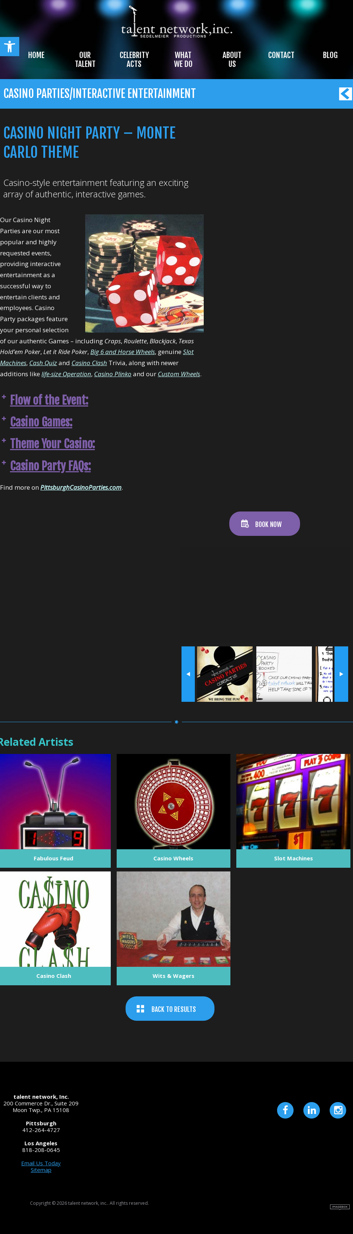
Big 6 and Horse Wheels (122, 351)
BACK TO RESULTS (173, 1009)
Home (36, 55)
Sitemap (41, 1169)
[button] (9, 46)
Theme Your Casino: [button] (47, 444)
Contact (281, 55)
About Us (232, 59)
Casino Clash (89, 362)
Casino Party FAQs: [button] (45, 466)
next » (341, 674)
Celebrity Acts (134, 59)
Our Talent (85, 59)
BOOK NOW (268, 524)
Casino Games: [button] (36, 422)
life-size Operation (66, 374)
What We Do (183, 59)
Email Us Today (41, 1163)
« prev (188, 674)
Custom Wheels (179, 374)
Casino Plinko (112, 374)
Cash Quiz (43, 362)
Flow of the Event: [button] (44, 400)
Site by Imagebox (340, 1207)
